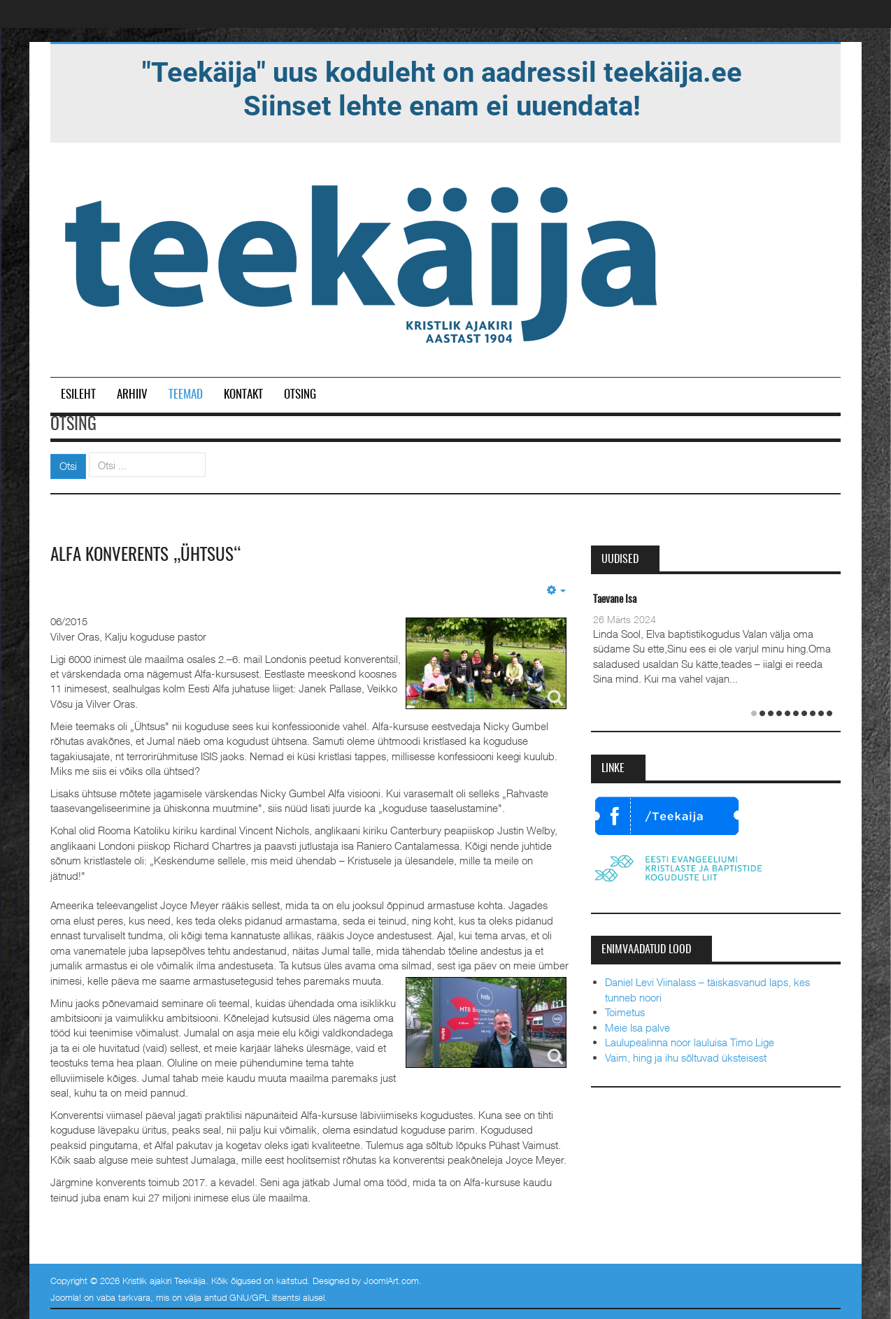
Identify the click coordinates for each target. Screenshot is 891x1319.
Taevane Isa (614, 599)
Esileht (78, 395)
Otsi (68, 465)
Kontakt (243, 395)
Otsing (300, 395)
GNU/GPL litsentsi (264, 1297)
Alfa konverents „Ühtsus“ (150, 555)
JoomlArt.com (391, 1280)
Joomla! (65, 1297)
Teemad (186, 395)
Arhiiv (132, 395)
